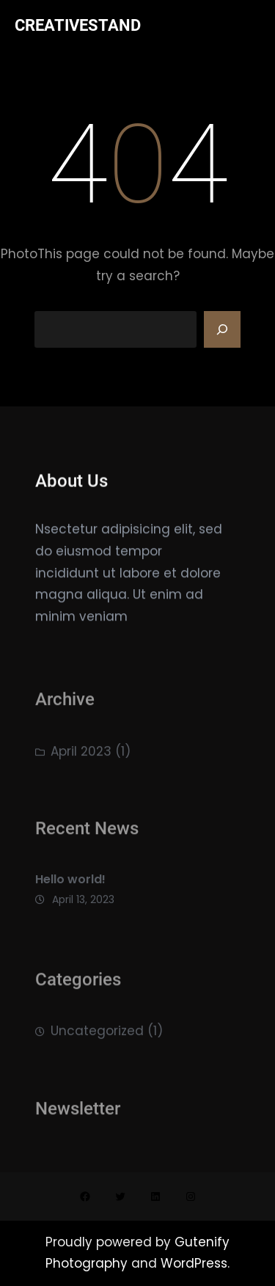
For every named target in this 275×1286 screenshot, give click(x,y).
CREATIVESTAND (78, 25)
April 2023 (81, 755)
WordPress (194, 1263)
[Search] (222, 329)
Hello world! (70, 885)
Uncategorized (97, 1036)
